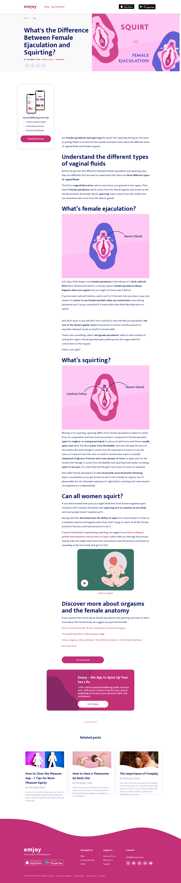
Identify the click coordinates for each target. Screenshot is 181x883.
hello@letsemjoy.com (135, 857)
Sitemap (102, 875)
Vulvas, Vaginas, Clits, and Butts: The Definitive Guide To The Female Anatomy (102, 640)
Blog (47, 7)
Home (26, 18)
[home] (30, 7)
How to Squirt (105, 593)
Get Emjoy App (83, 660)
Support (106, 864)
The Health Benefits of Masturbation (81, 634)
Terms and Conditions (64, 875)
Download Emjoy (87, 860)
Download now (36, 139)
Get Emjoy (93, 704)
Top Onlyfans (57, 7)
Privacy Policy (92, 875)
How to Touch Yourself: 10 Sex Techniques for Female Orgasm (94, 628)
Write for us (108, 860)
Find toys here (69, 646)
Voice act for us (109, 856)
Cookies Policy (79, 875)
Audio (83, 864)
